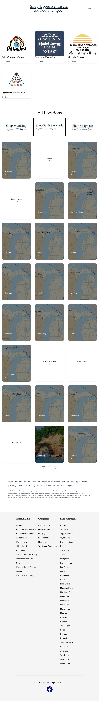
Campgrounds (44, 525)
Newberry (74, 455)
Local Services (44, 529)
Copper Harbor (16, 199)
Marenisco (41, 415)
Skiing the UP (22, 546)
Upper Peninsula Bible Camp (13, 92)
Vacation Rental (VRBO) (26, 554)
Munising (41, 455)
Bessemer (8, 171)
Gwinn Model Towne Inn (45, 57)
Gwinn (7, 62)
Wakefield (64, 659)
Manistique (9, 415)
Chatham (74, 171)
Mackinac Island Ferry (25, 575)
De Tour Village (77, 212)
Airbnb (19, 525)
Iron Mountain (43, 293)
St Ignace (64, 651)
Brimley (49, 158)
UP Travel (20, 550)
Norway (63, 621)
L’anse (62, 579)
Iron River (75, 293)
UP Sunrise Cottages (76, 57)
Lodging (41, 533)
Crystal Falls (42, 212)
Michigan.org (21, 542)
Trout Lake (64, 655)
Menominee (16, 442)
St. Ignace (64, 646)
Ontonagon (65, 625)
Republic (64, 638)
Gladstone (41, 252)
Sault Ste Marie (66, 642)
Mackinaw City (82, 361)
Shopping (42, 542)
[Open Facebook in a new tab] (49, 689)
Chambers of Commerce (26, 529)
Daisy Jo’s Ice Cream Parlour (13, 57)
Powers (63, 634)
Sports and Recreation (47, 546)
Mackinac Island (49, 361)
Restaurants (43, 538)
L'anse (73, 333)
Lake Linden (9, 374)
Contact (27, 485)
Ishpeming (41, 333)
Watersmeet (65, 663)
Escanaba (8, 252)
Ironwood (8, 333)
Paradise (64, 630)
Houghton (8, 293)
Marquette (75, 415)
